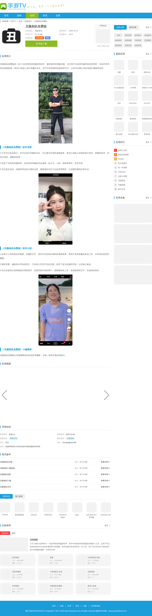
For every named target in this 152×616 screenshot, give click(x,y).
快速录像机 (16, 572)
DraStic (121, 159)
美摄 (51, 557)
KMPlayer (122, 172)
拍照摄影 (39, 38)
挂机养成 (138, 45)
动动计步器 (122, 150)
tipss (77, 515)
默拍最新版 (19, 515)
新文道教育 (122, 163)
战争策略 (128, 40)
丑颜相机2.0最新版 (7, 468)
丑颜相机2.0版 (5, 481)
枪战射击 (118, 40)
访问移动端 (95, 606)
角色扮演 (128, 35)
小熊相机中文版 (56, 572)
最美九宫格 (92, 586)
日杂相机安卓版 (94, 557)
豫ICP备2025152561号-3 (35, 611)
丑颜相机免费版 (56, 586)
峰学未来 (121, 189)
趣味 (63, 355)
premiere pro (106, 515)
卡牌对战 (138, 40)
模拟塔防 (118, 45)
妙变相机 (15, 557)
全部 (118, 35)
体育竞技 (128, 45)
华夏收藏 (121, 185)
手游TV (13, 21)
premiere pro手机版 (92, 516)
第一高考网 (122, 168)
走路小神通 (122, 176)
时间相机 (15, 586)
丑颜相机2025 (5, 487)
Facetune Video (62, 516)
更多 (106, 525)
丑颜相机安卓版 (6, 462)
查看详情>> (105, 462)
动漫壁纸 (121, 181)
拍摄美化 (28, 21)
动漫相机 (91, 572)
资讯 (45, 15)
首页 (6, 15)
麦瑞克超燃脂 (123, 155)
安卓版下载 (41, 43)
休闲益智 (147, 35)
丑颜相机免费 (5, 474)
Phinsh (5, 515)
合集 (58, 15)
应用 (32, 15)
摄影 (47, 38)
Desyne (34, 515)
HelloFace (48, 515)
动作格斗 (138, 35)
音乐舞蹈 (147, 40)
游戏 (19, 15)
